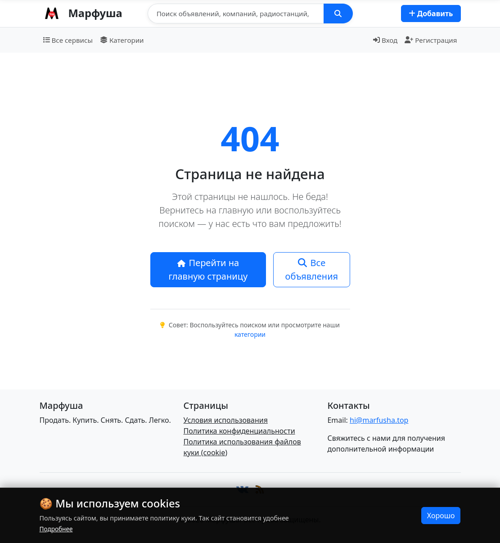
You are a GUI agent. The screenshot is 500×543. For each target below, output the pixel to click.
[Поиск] (236, 13)
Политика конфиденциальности (239, 431)
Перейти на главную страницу (208, 269)
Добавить (431, 13)
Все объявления (311, 269)
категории (250, 334)
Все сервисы (68, 40)
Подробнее (56, 529)
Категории (122, 40)
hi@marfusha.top (379, 420)
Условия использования (225, 420)
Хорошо (441, 515)
